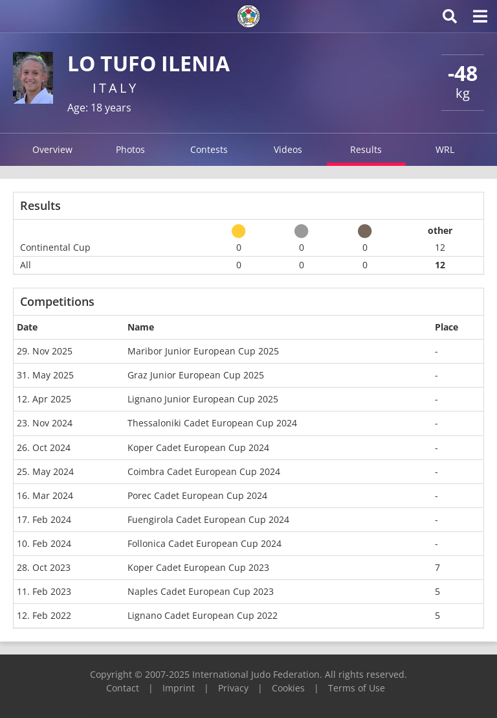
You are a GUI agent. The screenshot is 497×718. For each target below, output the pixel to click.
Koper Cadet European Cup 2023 (198, 567)
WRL (445, 149)
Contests (209, 149)
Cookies (288, 688)
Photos (130, 149)
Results (366, 149)
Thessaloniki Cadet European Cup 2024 (212, 423)
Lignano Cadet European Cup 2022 (202, 615)
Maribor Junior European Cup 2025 (203, 351)
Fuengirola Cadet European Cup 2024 (208, 519)
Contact (122, 688)
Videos (288, 149)
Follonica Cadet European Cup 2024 (204, 543)
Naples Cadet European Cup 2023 (200, 591)
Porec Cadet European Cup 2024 (197, 495)
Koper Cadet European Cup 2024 (198, 447)
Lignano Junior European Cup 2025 (202, 399)
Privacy (233, 688)
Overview (52, 149)
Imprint (178, 688)
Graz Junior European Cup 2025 (195, 375)
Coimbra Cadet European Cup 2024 (203, 471)
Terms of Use (356, 688)
